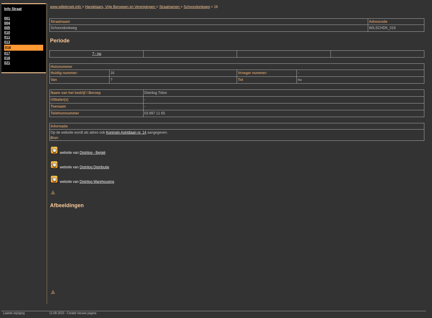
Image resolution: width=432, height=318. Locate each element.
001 (7, 18)
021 (7, 63)
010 (7, 33)
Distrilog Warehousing (97, 182)
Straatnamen (169, 7)
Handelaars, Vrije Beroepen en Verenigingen (120, 7)
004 (7, 23)
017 (7, 53)
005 (7, 28)
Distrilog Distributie (94, 167)
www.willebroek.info (66, 7)
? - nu (96, 54)
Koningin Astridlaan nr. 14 (126, 132)
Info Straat (13, 9)
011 (7, 37)
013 (7, 42)
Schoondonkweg (197, 7)
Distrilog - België (92, 153)
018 (7, 58)
